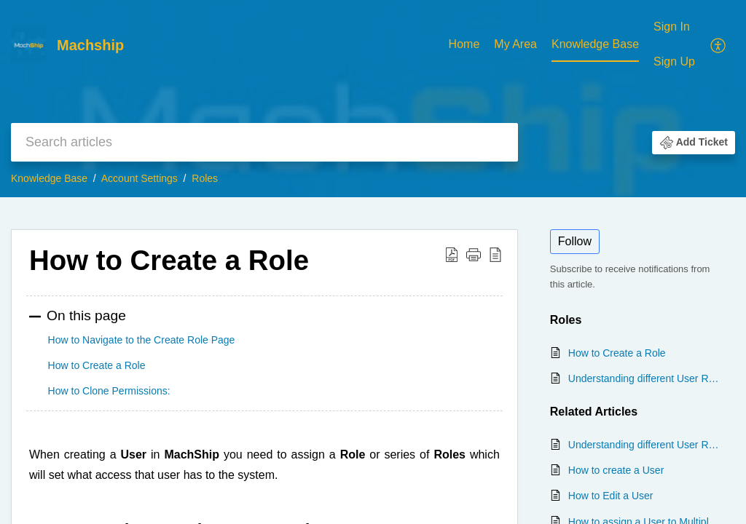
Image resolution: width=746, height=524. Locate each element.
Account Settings (139, 178)
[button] (718, 44)
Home (464, 44)
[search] (264, 142)
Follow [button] (575, 241)
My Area (515, 44)
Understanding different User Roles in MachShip (644, 378)
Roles (205, 178)
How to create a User (616, 470)
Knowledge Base (595, 44)
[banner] (373, 98)
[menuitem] (464, 45)
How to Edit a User (610, 495)
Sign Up (674, 61)
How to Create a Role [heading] (169, 260)
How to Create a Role (617, 353)
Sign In (671, 26)
